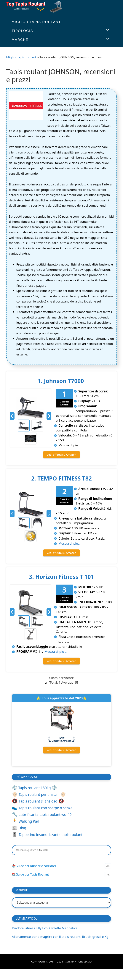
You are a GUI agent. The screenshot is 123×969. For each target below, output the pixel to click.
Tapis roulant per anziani (39, 794)
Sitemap (71, 961)
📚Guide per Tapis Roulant (30, 874)
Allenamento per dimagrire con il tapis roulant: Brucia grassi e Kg (60, 936)
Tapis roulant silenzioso (38, 801)
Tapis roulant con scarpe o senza (45, 807)
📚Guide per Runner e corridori (34, 866)
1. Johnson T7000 (61, 381)
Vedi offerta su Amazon (61, 454)
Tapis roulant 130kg (34, 787)
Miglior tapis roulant (21, 57)
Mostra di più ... (56, 651)
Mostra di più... (69, 543)
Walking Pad (29, 821)
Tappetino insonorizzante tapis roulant (50, 834)
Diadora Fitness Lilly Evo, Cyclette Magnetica (44, 928)
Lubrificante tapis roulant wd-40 (45, 814)
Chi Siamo (85, 961)
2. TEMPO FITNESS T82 (61, 478)
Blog (22, 828)
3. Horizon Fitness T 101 (61, 576)
